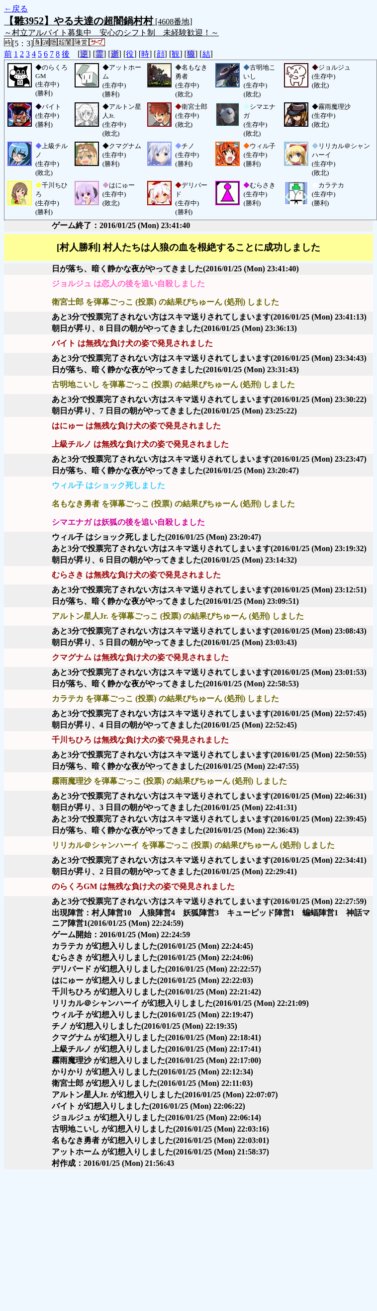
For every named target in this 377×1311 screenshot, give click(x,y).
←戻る (16, 8)
